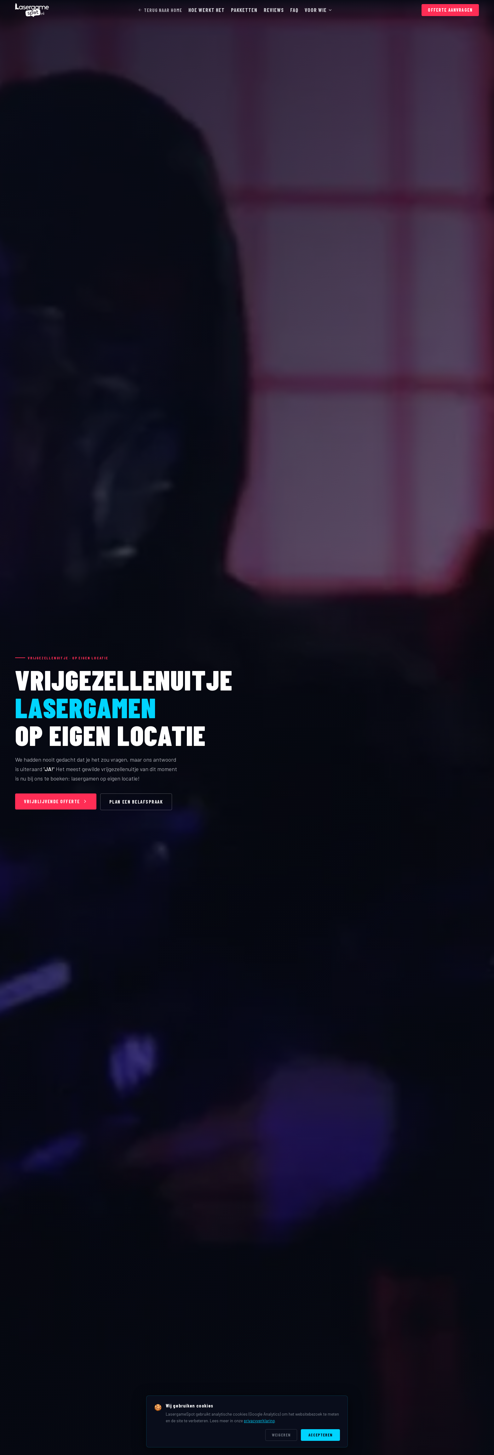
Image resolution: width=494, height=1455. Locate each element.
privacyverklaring (259, 1420)
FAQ (294, 10)
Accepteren (320, 1434)
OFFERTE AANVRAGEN (450, 10)
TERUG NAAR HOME (160, 10)
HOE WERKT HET (206, 10)
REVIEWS (274, 10)
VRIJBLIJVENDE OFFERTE (56, 801)
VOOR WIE (318, 10)
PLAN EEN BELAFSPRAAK (136, 801)
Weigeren (281, 1434)
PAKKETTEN (244, 10)
